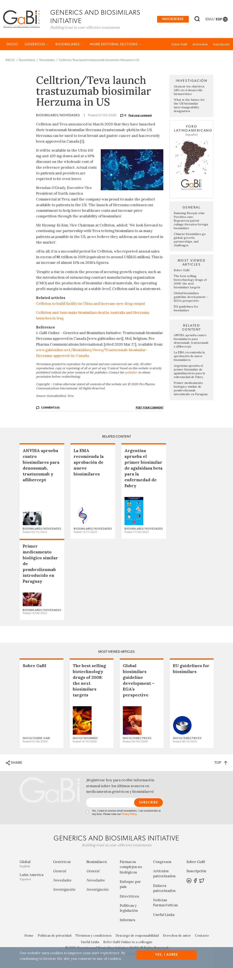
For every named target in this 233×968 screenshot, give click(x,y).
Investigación (64, 889)
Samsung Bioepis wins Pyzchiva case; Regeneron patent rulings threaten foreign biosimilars (191, 220)
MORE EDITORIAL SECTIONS (115, 44)
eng (208, 19)
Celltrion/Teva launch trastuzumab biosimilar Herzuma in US (99, 60)
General (59, 871)
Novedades (47, 60)
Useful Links (163, 915)
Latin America (33, 877)
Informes (127, 920)
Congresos (162, 862)
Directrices (129, 896)
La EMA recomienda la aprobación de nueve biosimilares (189, 356)
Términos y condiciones (93, 936)
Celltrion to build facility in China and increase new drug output (90, 303)
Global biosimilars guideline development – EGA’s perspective (191, 297)
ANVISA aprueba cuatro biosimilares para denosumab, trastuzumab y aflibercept (191, 341)
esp (219, 19)
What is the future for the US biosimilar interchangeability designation (189, 105)
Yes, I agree (166, 954)
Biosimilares (69, 44)
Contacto (202, 936)
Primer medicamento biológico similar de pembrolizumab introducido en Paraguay (191, 388)
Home (29, 936)
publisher (131, 373)
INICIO (12, 44)
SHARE (14, 763)
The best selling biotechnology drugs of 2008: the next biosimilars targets (190, 281)
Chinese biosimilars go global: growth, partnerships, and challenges (190, 239)
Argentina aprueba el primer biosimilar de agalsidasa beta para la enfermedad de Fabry (189, 371)
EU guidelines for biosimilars (186, 308)
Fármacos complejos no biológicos (131, 867)
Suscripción (221, 44)
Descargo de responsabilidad (137, 936)
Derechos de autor (177, 936)
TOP (220, 763)
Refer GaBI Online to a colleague (127, 942)
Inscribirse (173, 19)
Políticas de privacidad (54, 936)
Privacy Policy (128, 814)
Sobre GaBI (179, 44)
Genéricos (37, 44)
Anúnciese (200, 44)
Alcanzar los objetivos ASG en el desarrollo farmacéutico (189, 90)
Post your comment (140, 116)
